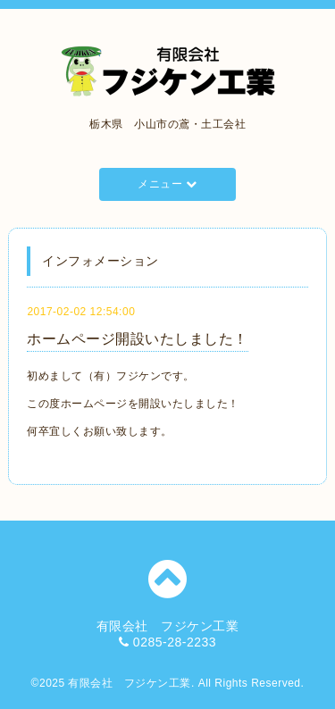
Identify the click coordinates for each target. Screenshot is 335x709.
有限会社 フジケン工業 (129, 683)
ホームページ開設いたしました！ (137, 338)
